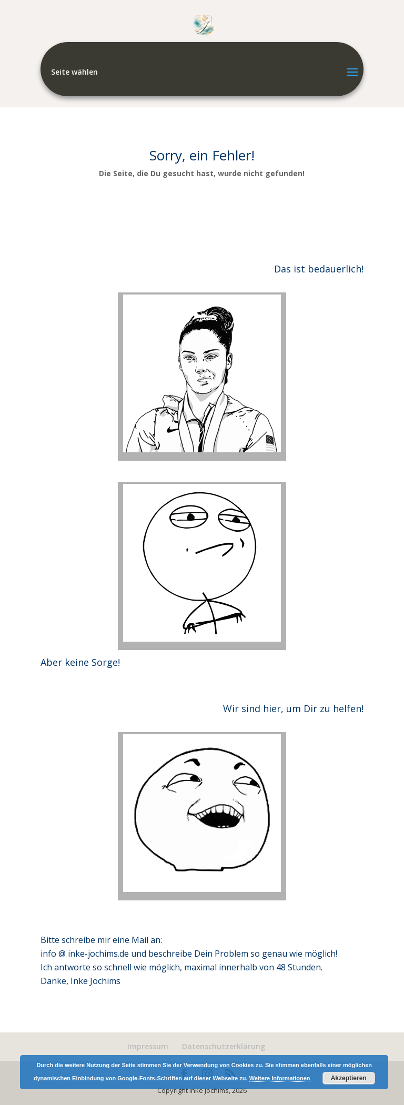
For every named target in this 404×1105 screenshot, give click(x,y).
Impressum (147, 1046)
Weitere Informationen (279, 1078)
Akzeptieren (349, 1078)
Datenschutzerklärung (223, 1046)
